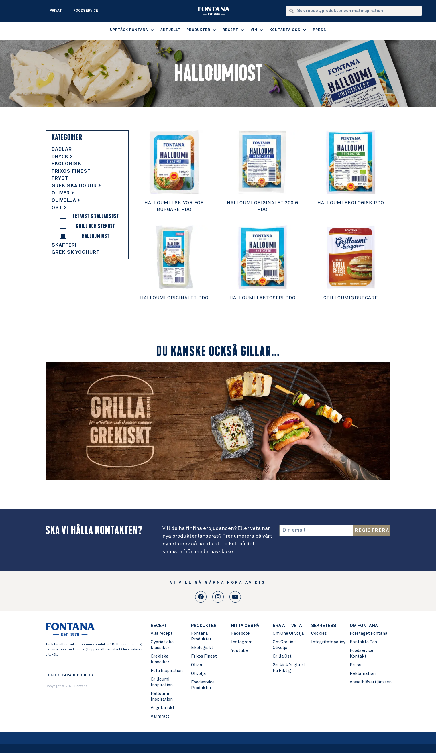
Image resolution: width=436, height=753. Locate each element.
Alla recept (161, 633)
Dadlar (62, 149)
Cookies (319, 633)
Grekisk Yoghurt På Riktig (289, 668)
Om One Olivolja (288, 633)
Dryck (62, 156)
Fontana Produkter (201, 636)
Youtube (239, 650)
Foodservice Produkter (203, 685)
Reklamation (363, 673)
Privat (56, 11)
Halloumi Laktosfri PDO (262, 298)
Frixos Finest (71, 171)
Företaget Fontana (368, 633)
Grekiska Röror (76, 186)
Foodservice (85, 11)
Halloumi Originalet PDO (174, 298)
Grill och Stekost (95, 226)
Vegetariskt (162, 708)
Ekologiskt (68, 164)
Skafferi (64, 245)
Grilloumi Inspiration (162, 682)
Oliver (63, 193)
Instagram (241, 642)
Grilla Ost (282, 656)
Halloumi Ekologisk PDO (350, 202)
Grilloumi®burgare (350, 298)
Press (355, 665)
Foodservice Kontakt (361, 653)
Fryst (60, 178)
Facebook (240, 633)
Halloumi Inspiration (162, 696)
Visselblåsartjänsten (370, 682)
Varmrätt (160, 716)
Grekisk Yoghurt (76, 252)
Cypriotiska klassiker (162, 645)
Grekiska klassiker (160, 659)
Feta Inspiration (167, 671)
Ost (59, 207)
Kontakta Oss (363, 642)
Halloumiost (95, 236)
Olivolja (66, 200)
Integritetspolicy (327, 642)
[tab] (87, 149)
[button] (132, 30)
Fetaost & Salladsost (96, 216)
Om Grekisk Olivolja (284, 645)
